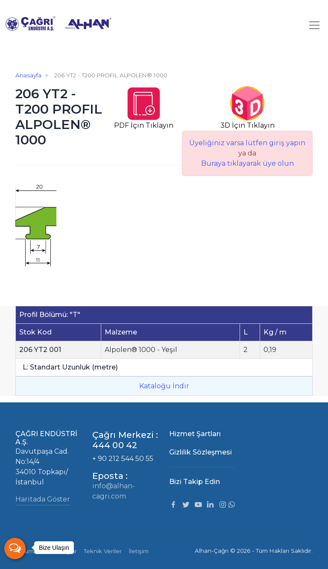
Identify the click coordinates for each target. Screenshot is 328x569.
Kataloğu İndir (164, 386)
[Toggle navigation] (314, 25)
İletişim (139, 551)
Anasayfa (28, 75)
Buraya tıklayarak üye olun (247, 163)
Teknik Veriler (103, 551)
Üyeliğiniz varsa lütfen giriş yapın (247, 143)
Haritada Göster (42, 499)
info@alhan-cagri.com (113, 491)
